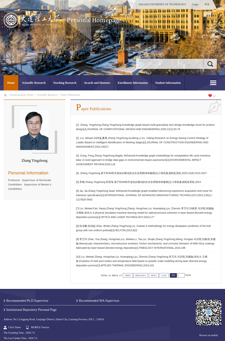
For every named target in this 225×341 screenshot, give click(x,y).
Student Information (168, 82)
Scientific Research (34, 82)
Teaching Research (64, 82)
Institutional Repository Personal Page (31, 310)
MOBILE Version (40, 327)
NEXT (154, 275)
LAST (164, 275)
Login (195, 4)
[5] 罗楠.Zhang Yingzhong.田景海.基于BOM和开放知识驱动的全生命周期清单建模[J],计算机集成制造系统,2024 (138, 182)
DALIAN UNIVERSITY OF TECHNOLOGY (162, 4)
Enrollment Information (133, 82)
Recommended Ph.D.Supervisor (27, 300)
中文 (207, 4)
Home (11, 82)
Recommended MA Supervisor (99, 300)
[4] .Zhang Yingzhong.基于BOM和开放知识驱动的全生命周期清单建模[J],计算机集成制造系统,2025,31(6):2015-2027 (141, 173)
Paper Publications (70, 95)
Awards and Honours (97, 82)
